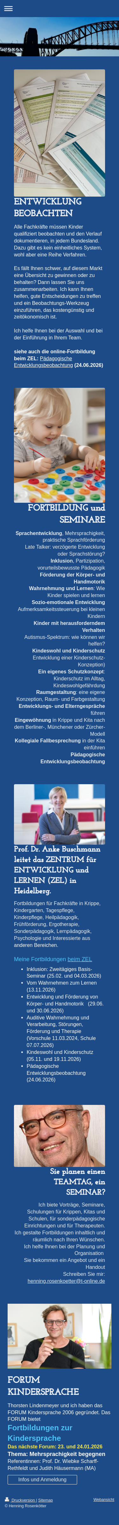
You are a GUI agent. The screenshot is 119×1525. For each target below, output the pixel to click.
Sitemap (45, 1500)
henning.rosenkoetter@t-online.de (66, 1281)
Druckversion (20, 1500)
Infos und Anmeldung (42, 1479)
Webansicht (103, 1499)
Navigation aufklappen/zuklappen (59, 8)
